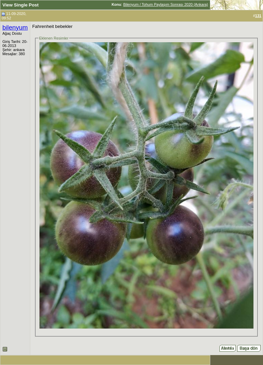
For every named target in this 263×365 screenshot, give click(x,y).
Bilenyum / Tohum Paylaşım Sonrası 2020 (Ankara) (165, 4)
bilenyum (15, 27)
